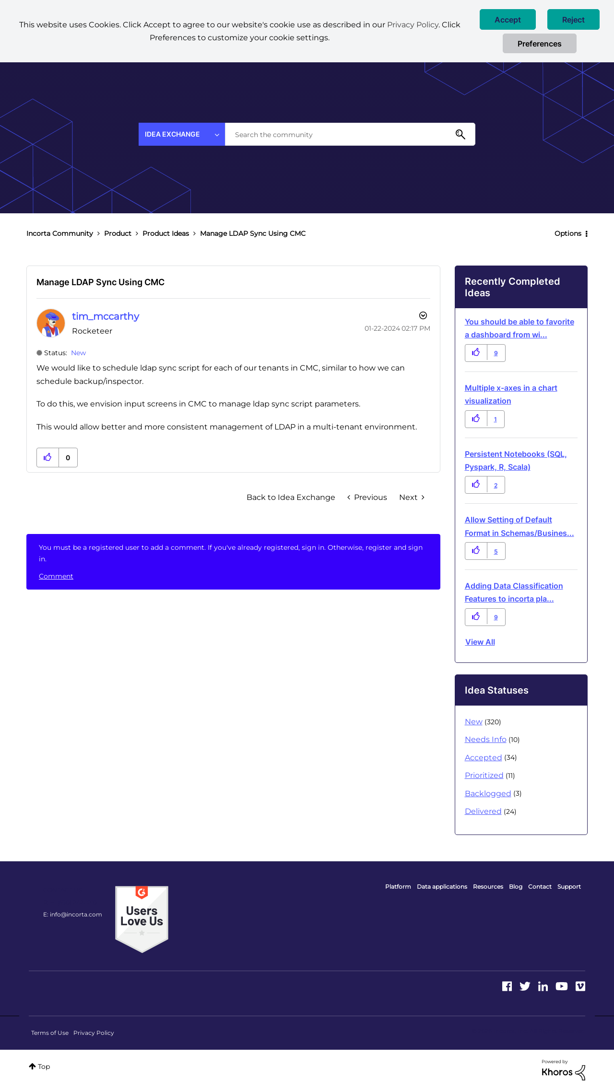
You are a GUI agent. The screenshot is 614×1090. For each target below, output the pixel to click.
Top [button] (44, 1066)
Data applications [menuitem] (442, 886)
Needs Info (486, 739)
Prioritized (484, 775)
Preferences (540, 43)
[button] (508, 19)
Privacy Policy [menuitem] (93, 1032)
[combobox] (350, 134)
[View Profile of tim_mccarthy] (105, 316)
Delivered (483, 811)
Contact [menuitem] (540, 886)
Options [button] (568, 233)
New (78, 352)
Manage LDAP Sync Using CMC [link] (253, 233)
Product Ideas (165, 233)
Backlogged (488, 793)
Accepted (483, 757)
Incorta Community (59, 233)
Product (117, 233)
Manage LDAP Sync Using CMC (100, 282)
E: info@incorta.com (72, 914)
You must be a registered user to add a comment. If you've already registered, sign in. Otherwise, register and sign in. (231, 553)
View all (480, 642)
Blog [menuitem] (515, 886)
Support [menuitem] (569, 886)
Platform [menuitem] (398, 886)
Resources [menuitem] (488, 886)
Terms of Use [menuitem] (50, 1032)
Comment (56, 576)
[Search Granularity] (182, 134)
